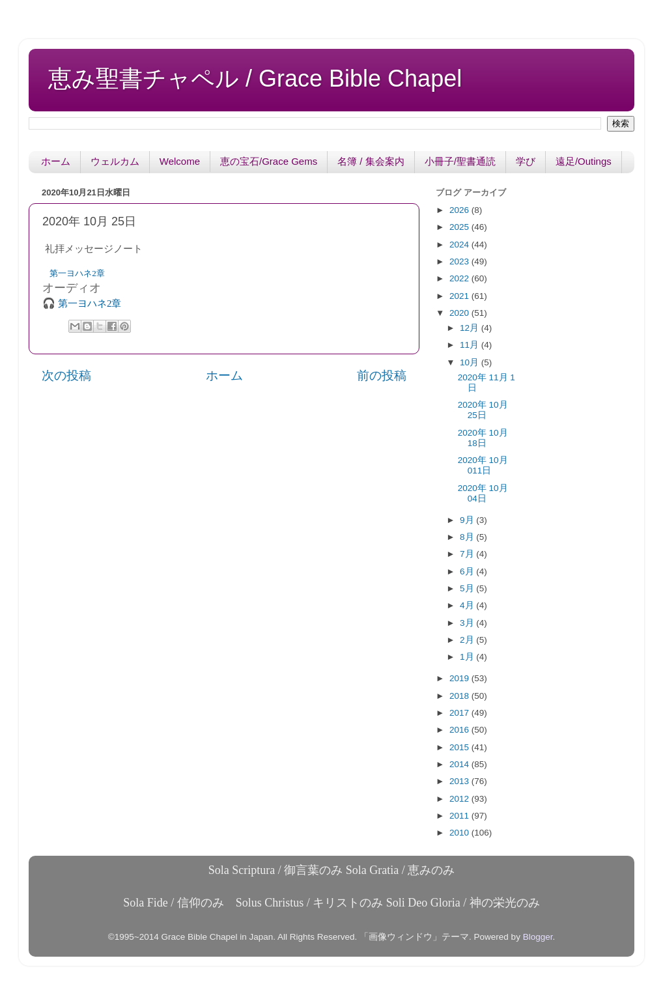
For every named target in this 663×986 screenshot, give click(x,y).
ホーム (55, 161)
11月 (470, 345)
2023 (460, 261)
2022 (460, 278)
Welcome (180, 161)
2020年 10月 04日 (483, 493)
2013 (460, 781)
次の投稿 (66, 375)
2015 (460, 747)
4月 (468, 605)
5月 (468, 588)
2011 (460, 816)
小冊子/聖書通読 (460, 161)
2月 (468, 640)
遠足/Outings (584, 161)
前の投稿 (381, 375)
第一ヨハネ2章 (77, 273)
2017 (460, 713)
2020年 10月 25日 (483, 410)
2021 (460, 296)
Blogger (538, 937)
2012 (460, 799)
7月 (468, 554)
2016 (460, 730)
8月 (468, 537)
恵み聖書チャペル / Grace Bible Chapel (255, 78)
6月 (468, 571)
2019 (460, 678)
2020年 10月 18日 (483, 438)
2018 (460, 696)
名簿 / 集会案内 (370, 161)
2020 (460, 313)
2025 (460, 227)
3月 (468, 623)
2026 (460, 210)
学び (525, 161)
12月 (470, 328)
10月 (470, 362)
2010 (460, 833)
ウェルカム (115, 161)
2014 (460, 764)
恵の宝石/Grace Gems (268, 161)
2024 (460, 244)
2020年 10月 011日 (483, 465)
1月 (468, 657)
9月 (468, 520)
